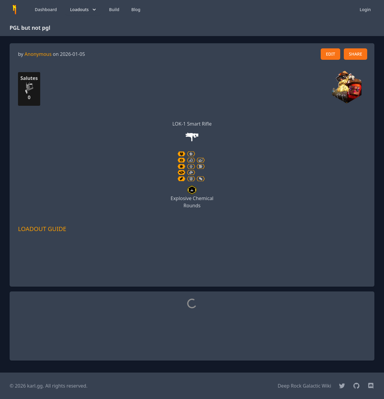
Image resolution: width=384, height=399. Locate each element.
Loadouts (83, 10)
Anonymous (38, 54)
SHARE (355, 54)
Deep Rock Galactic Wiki (304, 385)
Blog (135, 9)
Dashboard (46, 9)
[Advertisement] (192, 268)
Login (365, 9)
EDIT (330, 54)
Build (114, 9)
